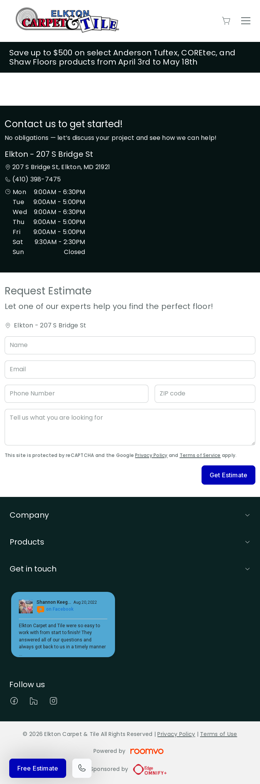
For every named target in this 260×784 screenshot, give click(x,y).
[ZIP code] (205, 394)
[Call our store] (82, 768)
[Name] (130, 345)
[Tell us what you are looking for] (130, 427)
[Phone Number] (76, 394)
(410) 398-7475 (36, 179)
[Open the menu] (246, 21)
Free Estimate (37, 768)
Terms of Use (218, 734)
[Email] (130, 369)
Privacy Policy (151, 455)
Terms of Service (200, 455)
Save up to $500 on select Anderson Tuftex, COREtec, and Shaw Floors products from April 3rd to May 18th (122, 57)
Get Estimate (228, 475)
